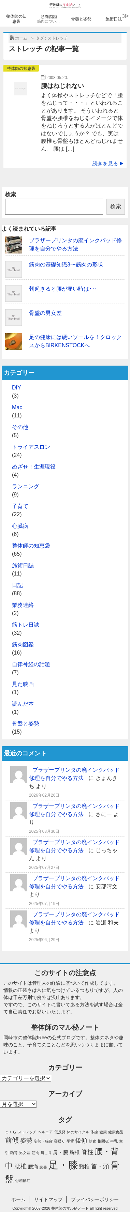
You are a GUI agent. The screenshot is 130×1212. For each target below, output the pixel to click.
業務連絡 (23, 605)
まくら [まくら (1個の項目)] (10, 1132)
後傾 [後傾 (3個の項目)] (81, 1140)
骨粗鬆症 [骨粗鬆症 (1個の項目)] (22, 1181)
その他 (20, 427)
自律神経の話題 (31, 664)
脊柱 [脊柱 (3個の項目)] (87, 1152)
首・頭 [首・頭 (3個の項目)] (100, 1166)
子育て (20, 506)
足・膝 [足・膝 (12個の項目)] (63, 1164)
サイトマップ (48, 1199)
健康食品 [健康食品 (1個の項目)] (115, 1132)
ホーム (18, 1199)
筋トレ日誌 (25, 625)
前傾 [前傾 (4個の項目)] (12, 1140)
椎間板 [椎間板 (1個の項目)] (103, 1141)
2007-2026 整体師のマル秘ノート (60, 1208)
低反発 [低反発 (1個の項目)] (60, 1132)
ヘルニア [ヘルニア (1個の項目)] (45, 1132)
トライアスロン (31, 447)
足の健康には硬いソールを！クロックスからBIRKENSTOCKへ (75, 341)
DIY (16, 387)
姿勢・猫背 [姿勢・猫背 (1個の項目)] (43, 1141)
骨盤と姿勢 (81, 19)
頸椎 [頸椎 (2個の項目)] (84, 1166)
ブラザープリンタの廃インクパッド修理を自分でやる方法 (75, 244)
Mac (17, 407)
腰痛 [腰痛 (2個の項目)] (33, 1166)
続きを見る (107, 163)
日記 (17, 585)
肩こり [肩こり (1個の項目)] (46, 1153)
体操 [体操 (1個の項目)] (94, 1132)
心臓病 (20, 526)
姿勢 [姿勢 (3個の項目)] (26, 1140)
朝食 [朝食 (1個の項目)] (92, 1141)
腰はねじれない (62, 85)
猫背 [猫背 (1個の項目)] (14, 1153)
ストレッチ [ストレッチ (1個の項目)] (27, 1132)
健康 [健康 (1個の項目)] (103, 1132)
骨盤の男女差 (45, 313)
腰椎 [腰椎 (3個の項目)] (20, 1166)
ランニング (25, 486)
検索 (10, 194)
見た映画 (23, 684)
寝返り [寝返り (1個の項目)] (59, 1141)
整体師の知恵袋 (16, 19)
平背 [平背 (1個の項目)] (70, 1141)
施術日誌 (113, 19)
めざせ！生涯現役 (34, 467)
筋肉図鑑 (49, 19)
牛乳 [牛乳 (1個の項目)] (114, 1141)
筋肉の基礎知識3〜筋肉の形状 (66, 264)
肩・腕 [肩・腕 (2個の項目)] (60, 1152)
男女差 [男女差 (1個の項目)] (24, 1153)
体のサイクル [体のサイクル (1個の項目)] (78, 1132)
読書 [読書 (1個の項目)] (43, 1167)
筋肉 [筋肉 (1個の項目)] (35, 1153)
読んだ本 (23, 704)
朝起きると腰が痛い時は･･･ (63, 289)
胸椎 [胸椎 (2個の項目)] (75, 1152)
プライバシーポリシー (95, 1199)
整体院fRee (35, 1037)
